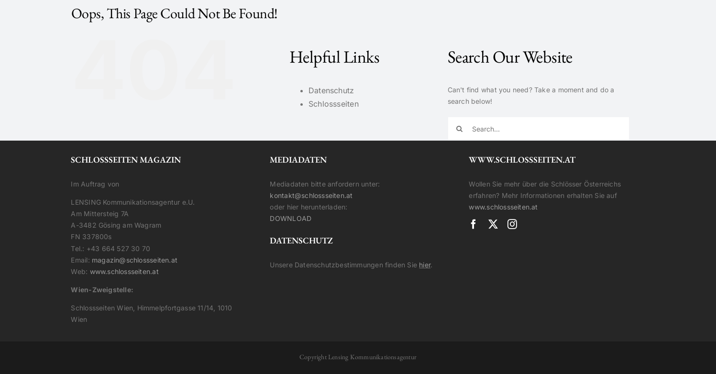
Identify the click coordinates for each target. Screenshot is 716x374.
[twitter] (493, 224)
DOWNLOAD (290, 218)
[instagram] (512, 224)
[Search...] (538, 129)
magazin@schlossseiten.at (134, 260)
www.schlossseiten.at (124, 271)
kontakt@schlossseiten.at (311, 195)
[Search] (460, 129)
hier (424, 265)
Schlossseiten (333, 104)
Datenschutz (331, 90)
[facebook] (473, 224)
